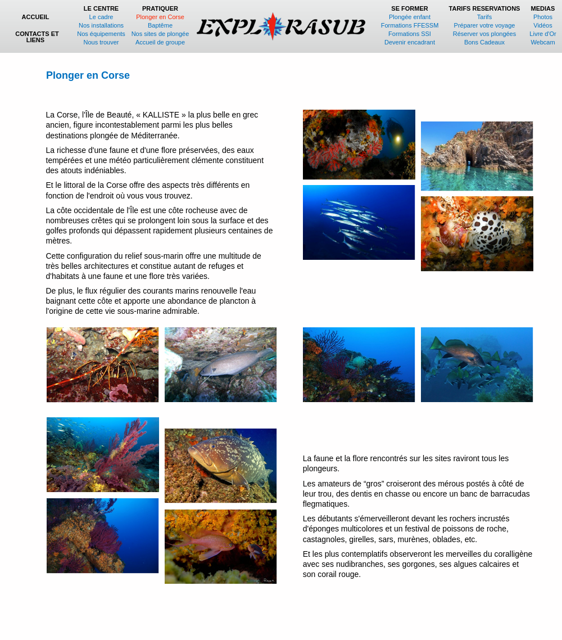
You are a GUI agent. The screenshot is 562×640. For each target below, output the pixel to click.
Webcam (543, 42)
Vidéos (542, 25)
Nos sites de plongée (160, 33)
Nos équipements (101, 33)
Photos (542, 16)
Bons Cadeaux (484, 42)
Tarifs (484, 16)
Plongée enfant (409, 16)
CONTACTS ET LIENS (36, 36)
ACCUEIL (37, 16)
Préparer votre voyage (484, 25)
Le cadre (101, 16)
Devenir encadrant (409, 42)
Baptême (160, 25)
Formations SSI (409, 33)
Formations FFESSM (410, 25)
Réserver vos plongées (484, 33)
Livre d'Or (542, 33)
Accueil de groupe (160, 42)
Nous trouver (101, 42)
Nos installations (101, 25)
